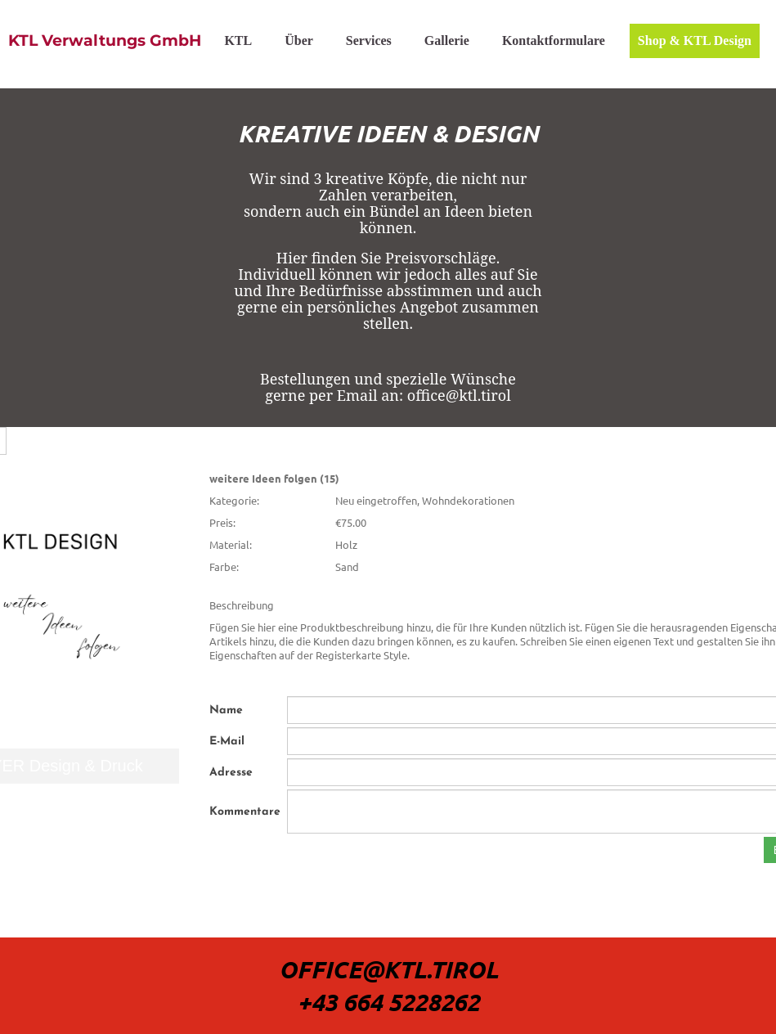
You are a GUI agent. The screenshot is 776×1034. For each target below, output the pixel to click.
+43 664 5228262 (388, 1002)
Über (299, 40)
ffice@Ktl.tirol (397, 969)
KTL (238, 40)
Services (369, 40)
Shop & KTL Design (694, 40)
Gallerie (446, 40)
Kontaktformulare (553, 40)
